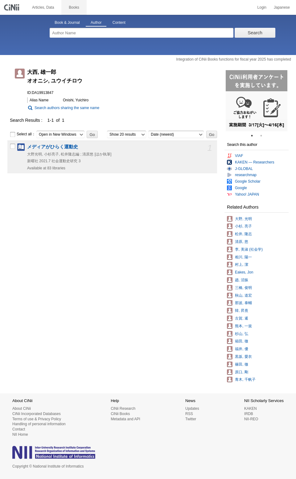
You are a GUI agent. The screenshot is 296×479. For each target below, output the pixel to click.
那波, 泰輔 (243, 303)
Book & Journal (67, 22)
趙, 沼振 (241, 280)
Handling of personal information (39, 424)
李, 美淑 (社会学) (249, 249)
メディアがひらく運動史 (52, 146)
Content (119, 22)
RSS (189, 414)
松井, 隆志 (243, 234)
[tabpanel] (256, 100)
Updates (192, 408)
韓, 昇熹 (241, 310)
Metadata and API (125, 419)
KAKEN (250, 408)
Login (261, 7)
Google (241, 188)
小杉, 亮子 (243, 226)
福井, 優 (241, 349)
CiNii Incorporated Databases (36, 414)
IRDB (248, 414)
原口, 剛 (241, 372)
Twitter (190, 419)
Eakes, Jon (244, 272)
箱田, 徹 (241, 341)
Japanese (282, 7)
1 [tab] (254, 136)
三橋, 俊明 (243, 288)
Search (255, 32)
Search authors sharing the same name (67, 108)
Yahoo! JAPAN (247, 194)
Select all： (22, 134)
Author (96, 22)
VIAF (239, 156)
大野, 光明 (243, 219)
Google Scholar (248, 181)
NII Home (20, 434)
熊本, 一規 (243, 326)
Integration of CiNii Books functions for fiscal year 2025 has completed (233, 59)
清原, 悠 (241, 242)
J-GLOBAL (244, 169)
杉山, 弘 (241, 334)
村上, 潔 (241, 264)
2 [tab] (264, 136)
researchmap (246, 175)
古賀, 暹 (241, 318)
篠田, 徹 (241, 364)
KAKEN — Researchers (254, 162)
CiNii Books (120, 414)
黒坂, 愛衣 (243, 356)
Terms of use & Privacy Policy (36, 419)
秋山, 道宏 (243, 295)
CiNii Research (123, 408)
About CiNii (21, 408)
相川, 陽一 (243, 257)
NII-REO (251, 419)
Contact (18, 429)
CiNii (12, 7)
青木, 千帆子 (245, 379)
